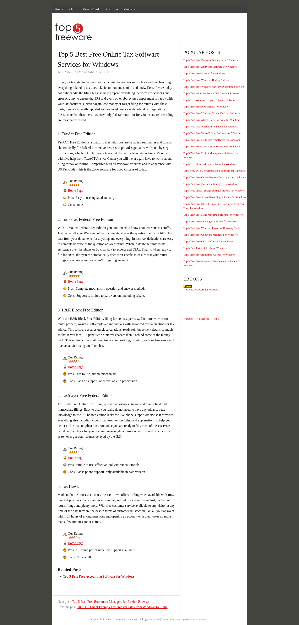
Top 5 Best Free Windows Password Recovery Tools (212, 228)
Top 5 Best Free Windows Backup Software (207, 80)
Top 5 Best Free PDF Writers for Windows (207, 106)
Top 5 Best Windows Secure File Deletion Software (211, 93)
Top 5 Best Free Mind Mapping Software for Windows (213, 214)
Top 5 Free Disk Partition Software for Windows (210, 164)
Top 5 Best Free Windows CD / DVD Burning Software (214, 86)
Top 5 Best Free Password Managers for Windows (211, 60)
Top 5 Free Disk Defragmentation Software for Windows (214, 170)
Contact (129, 9)
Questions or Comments (195, 619)
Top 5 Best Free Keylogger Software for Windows (211, 221)
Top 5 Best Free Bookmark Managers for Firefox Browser (110, 601)
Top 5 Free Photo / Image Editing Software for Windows (214, 190)
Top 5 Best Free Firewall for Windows (204, 73)
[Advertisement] (171, 32)
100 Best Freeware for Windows (201, 289)
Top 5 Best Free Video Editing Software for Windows (212, 133)
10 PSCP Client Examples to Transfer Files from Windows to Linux (122, 607)
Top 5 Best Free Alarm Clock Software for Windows (212, 119)
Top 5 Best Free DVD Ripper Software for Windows (212, 146)
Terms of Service (170, 619)
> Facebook (203, 318)
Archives (112, 9)
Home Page (75, 190)
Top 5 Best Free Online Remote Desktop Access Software (215, 177)
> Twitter (189, 318)
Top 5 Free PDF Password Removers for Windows (211, 126)
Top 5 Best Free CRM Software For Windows (208, 241)
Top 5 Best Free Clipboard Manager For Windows (211, 234)
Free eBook (91, 9)
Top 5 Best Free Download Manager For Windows (211, 183)
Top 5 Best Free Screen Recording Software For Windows (215, 197)
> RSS (215, 318)
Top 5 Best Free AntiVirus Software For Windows (211, 66)
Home (59, 9)
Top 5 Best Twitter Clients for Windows (205, 248)
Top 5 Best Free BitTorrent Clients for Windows (210, 254)
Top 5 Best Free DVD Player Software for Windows (212, 139)
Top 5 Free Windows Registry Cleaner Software (209, 99)
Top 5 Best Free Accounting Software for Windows (99, 576)
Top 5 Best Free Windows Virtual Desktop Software (212, 113)
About (73, 9)
